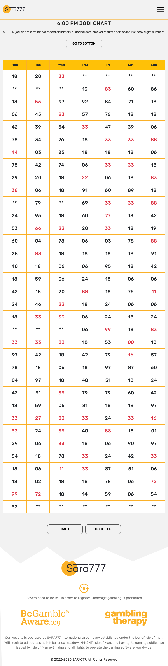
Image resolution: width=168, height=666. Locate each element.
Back (65, 529)
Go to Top (103, 529)
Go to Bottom (84, 43)
